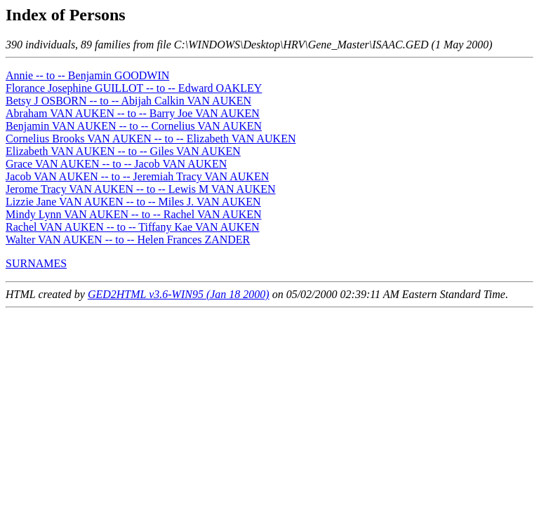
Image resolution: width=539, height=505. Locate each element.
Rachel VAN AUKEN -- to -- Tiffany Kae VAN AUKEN (133, 227)
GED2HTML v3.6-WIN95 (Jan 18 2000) (179, 294)
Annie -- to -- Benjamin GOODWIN (87, 75)
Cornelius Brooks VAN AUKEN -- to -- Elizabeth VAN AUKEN (150, 138)
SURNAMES (36, 263)
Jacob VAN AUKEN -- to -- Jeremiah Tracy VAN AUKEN (137, 176)
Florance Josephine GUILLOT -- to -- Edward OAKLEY (134, 88)
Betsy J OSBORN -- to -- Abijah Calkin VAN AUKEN (128, 101)
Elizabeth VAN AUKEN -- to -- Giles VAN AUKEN (123, 151)
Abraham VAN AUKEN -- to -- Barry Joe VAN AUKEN (133, 113)
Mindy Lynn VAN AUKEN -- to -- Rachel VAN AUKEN (134, 214)
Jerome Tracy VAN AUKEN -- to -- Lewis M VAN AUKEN (141, 189)
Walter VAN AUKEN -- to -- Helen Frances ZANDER (128, 239)
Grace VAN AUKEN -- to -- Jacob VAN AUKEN (116, 164)
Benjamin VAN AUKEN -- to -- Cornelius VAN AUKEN (134, 126)
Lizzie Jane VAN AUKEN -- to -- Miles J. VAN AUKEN (133, 202)
